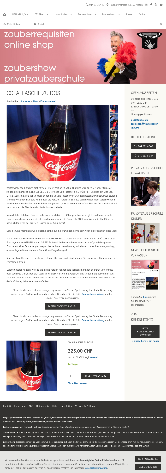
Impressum (19, 406)
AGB (31, 406)
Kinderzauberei (48, 101)
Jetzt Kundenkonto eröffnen (145, 331)
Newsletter (66, 406)
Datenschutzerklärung (93, 294)
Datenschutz (42, 406)
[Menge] (73, 376)
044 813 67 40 (95, 4)
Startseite (25, 101)
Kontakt (7, 406)
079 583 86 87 (143, 155)
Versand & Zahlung (85, 406)
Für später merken (77, 383)
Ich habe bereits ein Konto (145, 340)
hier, (145, 297)
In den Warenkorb (95, 375)
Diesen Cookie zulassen (62, 306)
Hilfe (54, 406)
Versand (94, 357)
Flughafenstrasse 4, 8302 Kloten (124, 4)
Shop (35, 101)
